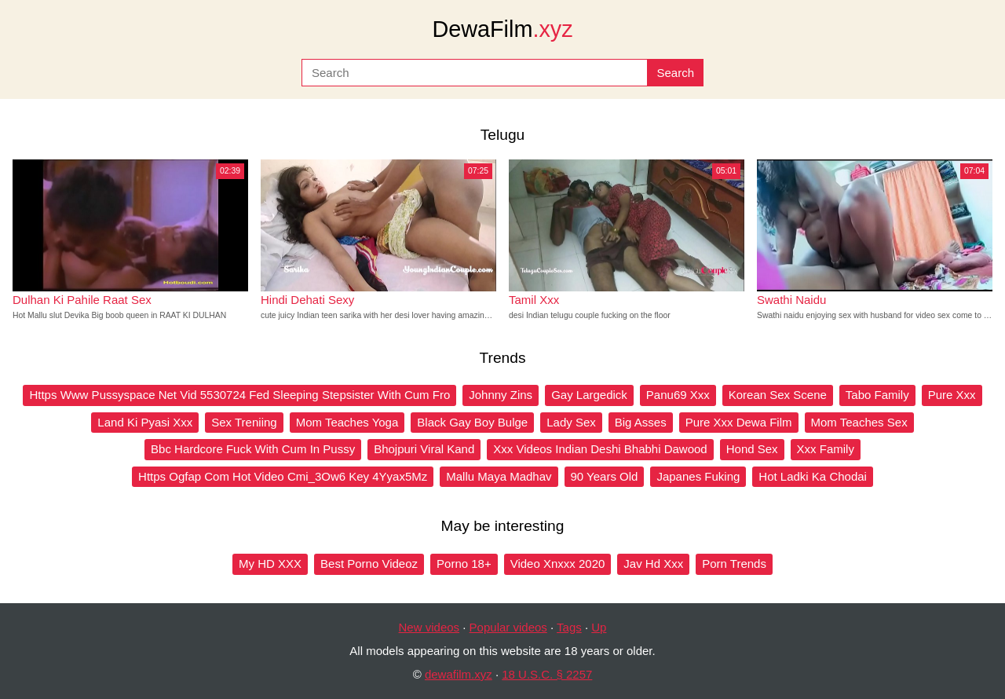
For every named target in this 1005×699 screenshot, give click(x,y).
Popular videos (508, 627)
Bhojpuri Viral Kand (424, 449)
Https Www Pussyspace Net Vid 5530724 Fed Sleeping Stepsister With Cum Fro (239, 394)
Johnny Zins (500, 394)
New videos (429, 627)
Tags (569, 627)
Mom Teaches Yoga (347, 422)
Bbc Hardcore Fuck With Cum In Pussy (253, 449)
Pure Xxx (952, 394)
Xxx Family (825, 449)
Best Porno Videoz (369, 563)
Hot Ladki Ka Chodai (812, 476)
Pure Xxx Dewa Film (738, 422)
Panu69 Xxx (678, 394)
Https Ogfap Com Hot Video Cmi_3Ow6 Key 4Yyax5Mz (282, 476)
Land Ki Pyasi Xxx (144, 422)
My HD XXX (270, 563)
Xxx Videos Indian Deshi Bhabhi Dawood (600, 449)
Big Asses (641, 422)
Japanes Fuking (698, 476)
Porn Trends (734, 563)
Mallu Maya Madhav (498, 476)
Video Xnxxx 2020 (557, 563)
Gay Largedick (589, 394)
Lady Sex (571, 422)
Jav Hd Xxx (653, 563)
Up (598, 627)
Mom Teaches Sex (859, 422)
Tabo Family (877, 394)
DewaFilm (502, 29)
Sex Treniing (243, 422)
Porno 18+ (464, 563)
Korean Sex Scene (778, 394)
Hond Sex (752, 449)
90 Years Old (604, 476)
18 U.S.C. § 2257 (547, 674)
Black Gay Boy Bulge (472, 422)
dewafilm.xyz (458, 674)
